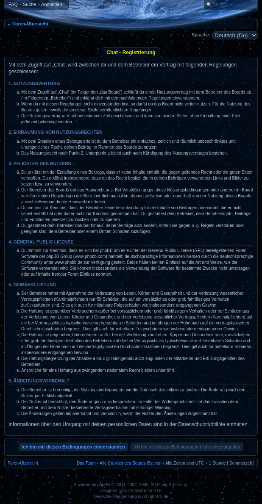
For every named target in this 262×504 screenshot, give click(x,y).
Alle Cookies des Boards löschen (131, 463)
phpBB (103, 484)
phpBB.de (159, 496)
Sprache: (201, 34)
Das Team (86, 463)
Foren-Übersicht (30, 23)
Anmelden (51, 4)
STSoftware (135, 490)
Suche (29, 4)
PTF (157, 490)
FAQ (13, 4)
